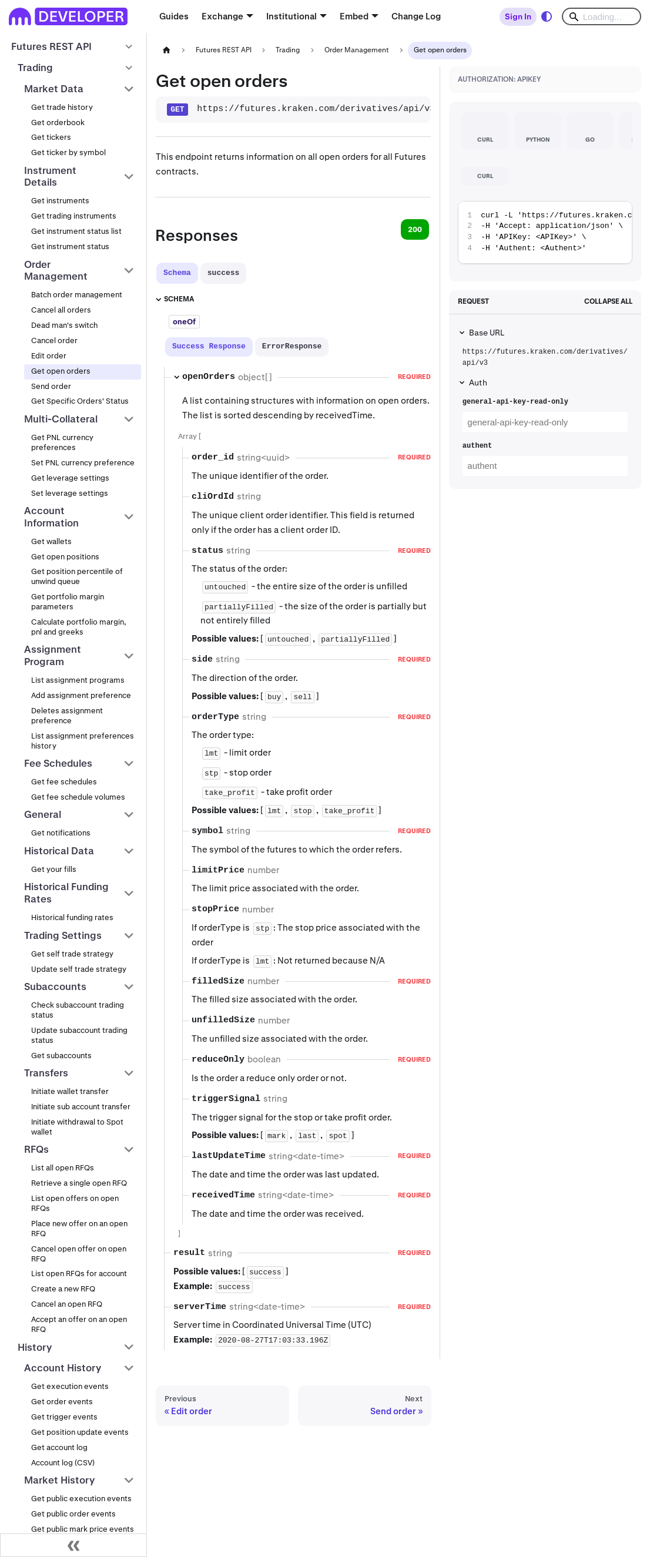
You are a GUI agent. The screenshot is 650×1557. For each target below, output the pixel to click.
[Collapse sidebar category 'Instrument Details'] (129, 176)
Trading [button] (35, 67)
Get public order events (73, 1514)
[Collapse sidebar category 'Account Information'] (129, 516)
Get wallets (51, 541)
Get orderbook (58, 122)
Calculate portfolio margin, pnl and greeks (78, 627)
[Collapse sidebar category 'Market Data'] (129, 88)
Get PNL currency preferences (62, 442)
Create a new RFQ (63, 1289)
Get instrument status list (76, 231)
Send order (51, 386)
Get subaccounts (61, 1056)
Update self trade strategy (78, 969)
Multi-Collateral (61, 418)
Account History (62, 1367)
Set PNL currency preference (83, 463)
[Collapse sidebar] (73, 1545)
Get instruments (60, 201)
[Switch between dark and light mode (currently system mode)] (546, 16)
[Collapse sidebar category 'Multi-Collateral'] (129, 419)
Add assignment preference (81, 695)
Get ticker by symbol (68, 152)
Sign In (518, 16)
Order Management (56, 270)
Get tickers (51, 137)
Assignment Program (52, 655)
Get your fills (53, 869)
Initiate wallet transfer (70, 1091)
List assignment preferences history (82, 741)
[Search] (601, 16)
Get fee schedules (64, 782)
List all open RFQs (62, 1168)
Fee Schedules (58, 763)
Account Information (51, 516)
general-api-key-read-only (515, 402)
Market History (59, 1480)
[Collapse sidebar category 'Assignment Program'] (129, 656)
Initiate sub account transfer (80, 1107)
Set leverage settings (69, 493)
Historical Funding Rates (66, 892)
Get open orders (61, 371)
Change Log (416, 16)
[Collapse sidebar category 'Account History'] (129, 1368)
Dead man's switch (64, 325)
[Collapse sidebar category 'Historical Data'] (129, 850)
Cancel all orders (61, 310)
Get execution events (70, 1386)
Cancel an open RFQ (66, 1304)
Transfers (46, 1072)
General (42, 814)
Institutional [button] (291, 16)
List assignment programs (78, 680)
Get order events (62, 1402)
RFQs (36, 1149)
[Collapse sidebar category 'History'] (129, 1347)
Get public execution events (81, 1499)
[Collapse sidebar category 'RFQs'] (129, 1149)
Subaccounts (55, 986)
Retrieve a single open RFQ (79, 1183)
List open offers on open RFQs (75, 1203)
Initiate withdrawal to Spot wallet (77, 1127)
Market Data (53, 88)
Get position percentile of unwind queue (77, 576)
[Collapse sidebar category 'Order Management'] (129, 270)
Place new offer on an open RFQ (79, 1229)
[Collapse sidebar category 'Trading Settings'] (129, 935)
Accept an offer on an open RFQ (79, 1324)
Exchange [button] (222, 16)
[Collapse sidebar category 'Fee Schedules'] (129, 763)
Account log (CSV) (63, 1463)
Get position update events (80, 1432)
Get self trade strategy (72, 954)
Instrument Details (50, 176)
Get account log (59, 1447)
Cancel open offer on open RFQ (78, 1254)
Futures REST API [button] (51, 46)
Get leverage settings (70, 478)
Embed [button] (354, 16)
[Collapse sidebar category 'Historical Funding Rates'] (129, 893)
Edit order (48, 356)
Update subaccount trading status (79, 1035)
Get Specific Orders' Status (80, 401)
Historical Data (59, 850)
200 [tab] (415, 229)
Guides (174, 16)
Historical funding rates (72, 917)
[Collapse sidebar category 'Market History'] (129, 1480)
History (35, 1347)
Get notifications (61, 833)
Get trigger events (64, 1417)
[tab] (177, 273)
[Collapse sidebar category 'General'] (129, 815)
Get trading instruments (73, 216)
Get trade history (62, 107)
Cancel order (54, 340)
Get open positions (65, 557)
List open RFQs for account (79, 1274)
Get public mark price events (82, 1529)
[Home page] (166, 50)
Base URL (486, 332)
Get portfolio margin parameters (67, 602)
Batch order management (76, 295)
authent (477, 446)
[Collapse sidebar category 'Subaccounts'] (129, 986)
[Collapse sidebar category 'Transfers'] (129, 1072)
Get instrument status (70, 246)
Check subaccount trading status (77, 1010)
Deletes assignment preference (67, 716)
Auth (478, 382)
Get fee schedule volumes (78, 797)
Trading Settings (63, 935)
